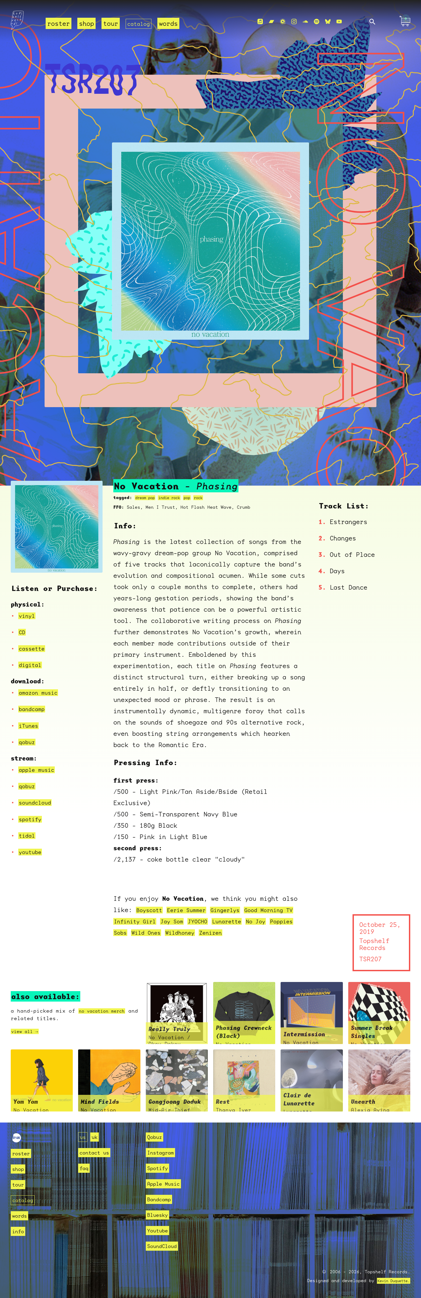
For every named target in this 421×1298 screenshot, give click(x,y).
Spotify (159, 1168)
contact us (96, 1152)
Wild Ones (182, 932)
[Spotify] (316, 22)
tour (110, 24)
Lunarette (255, 921)
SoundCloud (164, 1246)
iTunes (30, 726)
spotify (32, 819)
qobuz (28, 742)
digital (32, 665)
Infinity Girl (150, 921)
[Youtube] (339, 22)
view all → (27, 1031)
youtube (32, 852)
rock (211, 497)
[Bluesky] (328, 22)
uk (96, 1137)
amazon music (41, 693)
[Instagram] (294, 22)
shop (86, 24)
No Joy (288, 921)
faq (84, 1168)
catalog (140, 24)
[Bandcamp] (271, 22)
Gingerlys (238, 910)
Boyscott (151, 910)
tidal (28, 835)
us (83, 1137)
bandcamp (34, 709)
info (19, 1231)
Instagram (163, 1152)
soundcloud (37, 803)
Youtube (159, 1230)
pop (198, 497)
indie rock (176, 497)
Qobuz (156, 1137)
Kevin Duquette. (389, 1280)
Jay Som (193, 921)
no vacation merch (106, 1011)
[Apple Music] (260, 22)
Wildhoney (220, 932)
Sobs (152, 932)
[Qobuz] (283, 22)
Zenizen (255, 932)
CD (22, 632)
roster (58, 24)
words (172, 24)
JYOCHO (222, 921)
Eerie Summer (193, 910)
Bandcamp (161, 1199)
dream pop (147, 497)
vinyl (28, 616)
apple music (39, 770)
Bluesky (159, 1215)
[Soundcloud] (305, 22)
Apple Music (166, 1184)
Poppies (127, 932)
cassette (34, 648)
